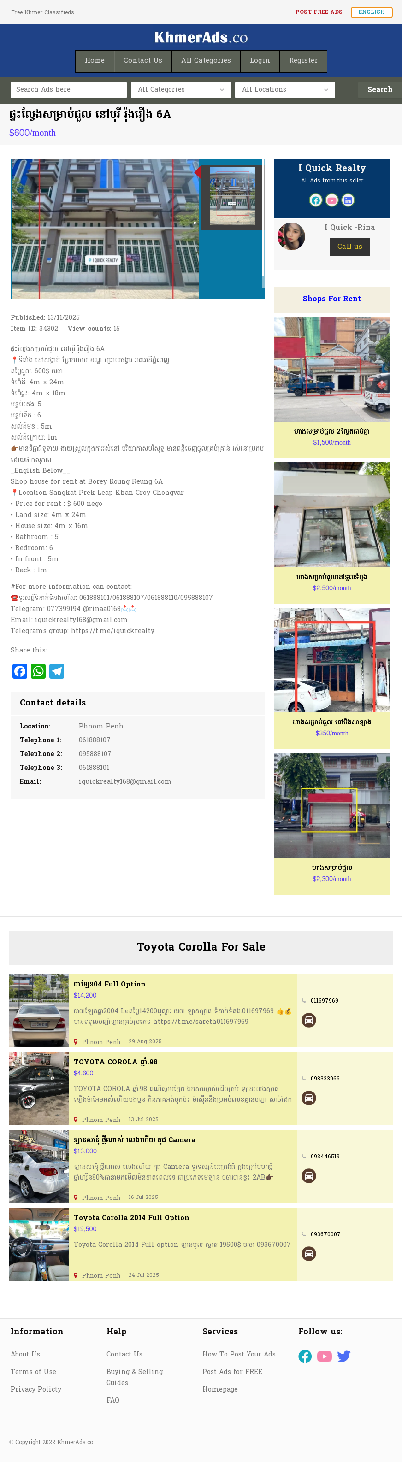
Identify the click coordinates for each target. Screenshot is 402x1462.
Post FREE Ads (319, 12)
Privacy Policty (36, 1390)
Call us (349, 247)
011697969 (324, 1001)
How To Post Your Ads (239, 1355)
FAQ (112, 1401)
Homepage (220, 1390)
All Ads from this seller (332, 181)
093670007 (326, 1235)
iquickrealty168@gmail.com (125, 782)
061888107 (95, 741)
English (372, 12)
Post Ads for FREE (232, 1372)
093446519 (325, 1157)
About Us (25, 1355)
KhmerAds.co (75, 1443)
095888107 (95, 754)
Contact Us (124, 1355)
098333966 (325, 1079)
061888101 (94, 768)
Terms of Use (33, 1372)
